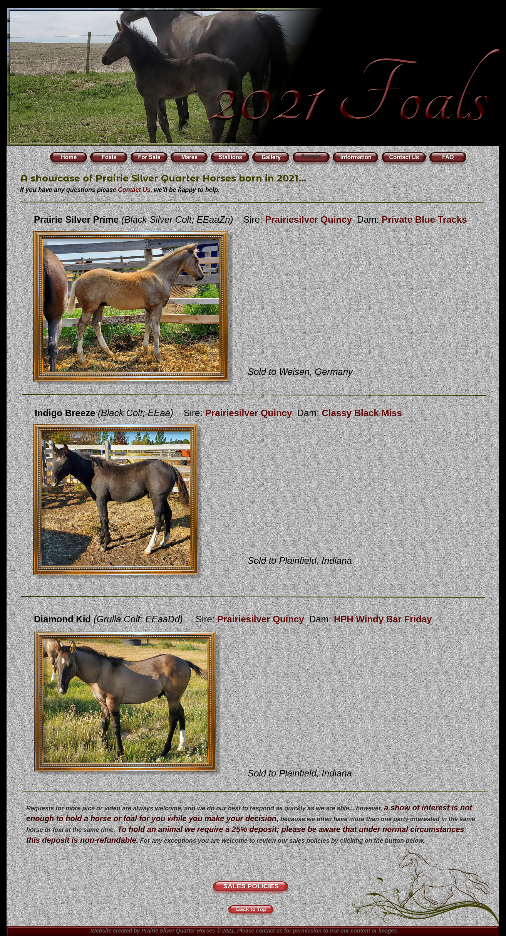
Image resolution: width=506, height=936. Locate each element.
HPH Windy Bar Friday (383, 619)
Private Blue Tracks (424, 219)
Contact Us (134, 190)
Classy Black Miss (362, 413)
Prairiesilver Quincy (309, 219)
